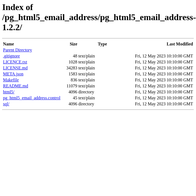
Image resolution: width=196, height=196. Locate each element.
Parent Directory (17, 50)
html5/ (8, 92)
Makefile (11, 80)
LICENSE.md (15, 68)
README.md (15, 86)
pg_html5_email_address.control (31, 98)
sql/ (6, 104)
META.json (13, 74)
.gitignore (11, 56)
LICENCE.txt (15, 62)
